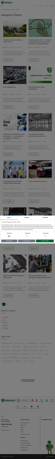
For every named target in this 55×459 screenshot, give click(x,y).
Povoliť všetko (45, 241)
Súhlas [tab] (9, 217)
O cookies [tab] (45, 217)
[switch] (27, 236)
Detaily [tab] (27, 217)
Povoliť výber (26, 241)
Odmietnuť (9, 241)
